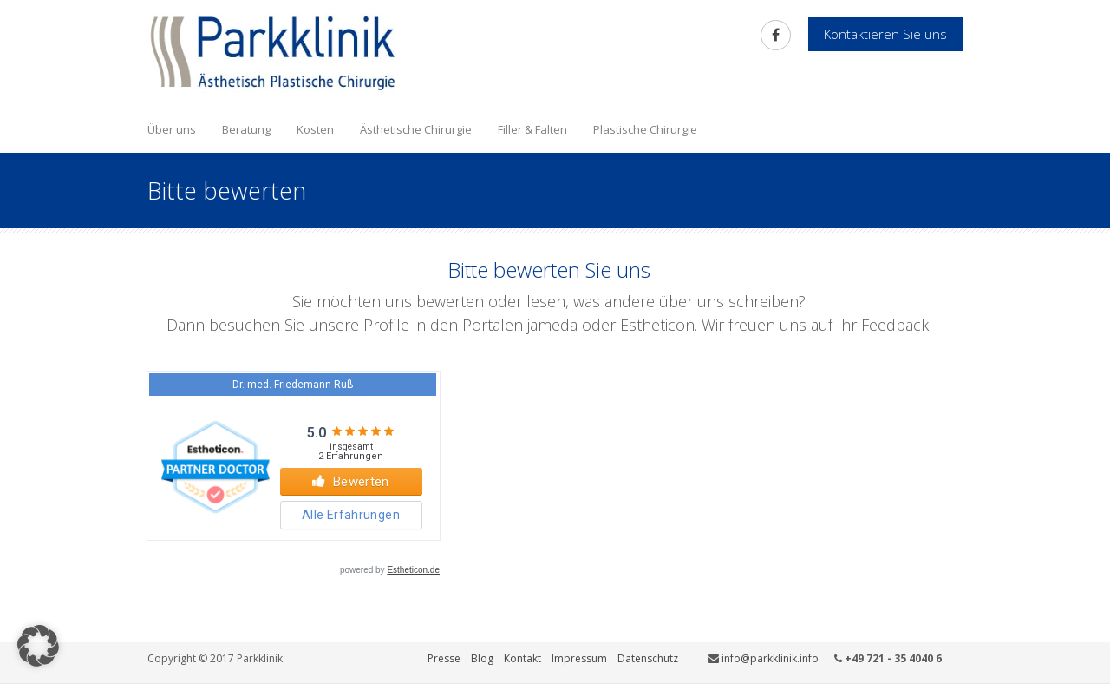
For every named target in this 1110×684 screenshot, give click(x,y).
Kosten (315, 129)
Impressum (579, 658)
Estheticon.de (413, 570)
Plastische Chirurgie (645, 129)
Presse (444, 658)
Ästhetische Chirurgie (416, 129)
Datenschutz (647, 658)
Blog (482, 658)
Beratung (246, 129)
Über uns (171, 129)
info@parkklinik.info (770, 658)
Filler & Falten (532, 129)
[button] (38, 646)
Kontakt (522, 658)
